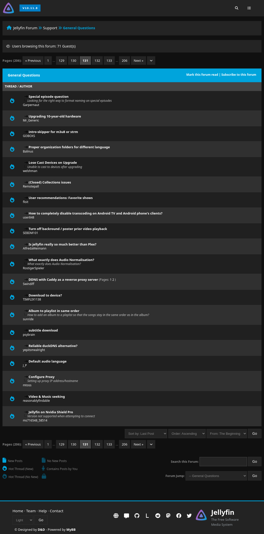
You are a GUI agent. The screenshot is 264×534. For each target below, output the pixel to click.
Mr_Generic (31, 120)
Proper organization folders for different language (69, 147)
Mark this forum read (202, 74)
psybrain (29, 334)
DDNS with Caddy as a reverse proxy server (63, 279)
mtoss (27, 385)
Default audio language (48, 361)
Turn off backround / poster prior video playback (68, 228)
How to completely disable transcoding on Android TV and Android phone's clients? (95, 213)
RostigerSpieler (33, 268)
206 (124, 60)
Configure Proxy (42, 376)
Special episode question (49, 96)
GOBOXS (29, 136)
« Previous (33, 60)
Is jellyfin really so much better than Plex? (62, 244)
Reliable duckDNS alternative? (53, 346)
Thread (11, 86)
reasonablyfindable (36, 400)
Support (50, 27)
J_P (25, 365)
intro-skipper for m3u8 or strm (53, 132)
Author (26, 86)
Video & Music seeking (47, 396)
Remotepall (31, 186)
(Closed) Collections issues (50, 182)
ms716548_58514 (35, 420)
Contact (56, 510)
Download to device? (45, 295)
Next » (139, 60)
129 (61, 60)
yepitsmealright (34, 350)
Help (43, 510)
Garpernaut (31, 105)
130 (73, 60)
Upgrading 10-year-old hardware (55, 116)
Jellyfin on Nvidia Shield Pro (51, 412)
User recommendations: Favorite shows (61, 198)
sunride (28, 319)
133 (109, 60)
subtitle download (43, 330)
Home (17, 510)
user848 (28, 217)
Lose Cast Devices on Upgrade (53, 162)
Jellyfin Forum (25, 27)
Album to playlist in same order (54, 310)
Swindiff (28, 284)
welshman (30, 171)
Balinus (28, 151)
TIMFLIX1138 (32, 299)
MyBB (71, 529)
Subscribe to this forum (238, 74)
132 (97, 60)
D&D (41, 529)
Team (31, 510)
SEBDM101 (30, 233)
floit (25, 202)
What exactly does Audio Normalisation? (61, 260)
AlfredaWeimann (34, 248)
